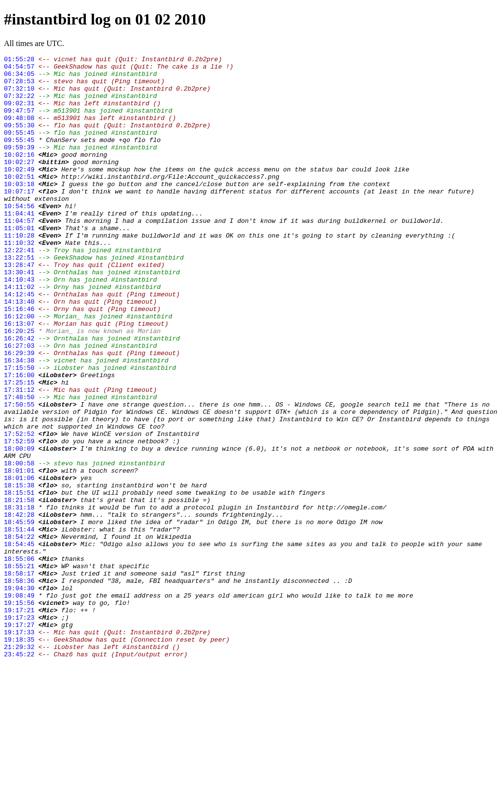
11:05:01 (19, 263)
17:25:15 (19, 448)
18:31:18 (19, 598)
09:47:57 (19, 122)
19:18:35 (19, 756)
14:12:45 (19, 342)
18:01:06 (19, 562)
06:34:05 (19, 77)
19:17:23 (19, 730)
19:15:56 (19, 712)
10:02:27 (19, 183)
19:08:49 (19, 703)
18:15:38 (19, 571)
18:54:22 (19, 633)
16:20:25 (19, 386)
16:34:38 (19, 421)
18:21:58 (19, 589)
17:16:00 (19, 439)
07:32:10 (19, 95)
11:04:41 (19, 245)
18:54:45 (19, 642)
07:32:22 (19, 104)
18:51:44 (19, 624)
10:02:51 (19, 201)
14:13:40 (19, 351)
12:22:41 (19, 289)
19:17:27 (19, 739)
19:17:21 (19, 721)
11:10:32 (19, 280)
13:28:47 (19, 307)
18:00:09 (19, 527)
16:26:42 (19, 395)
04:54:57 (19, 69)
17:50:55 (19, 474)
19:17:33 (19, 748)
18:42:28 (19, 606)
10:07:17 (19, 219)
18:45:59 (19, 615)
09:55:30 (19, 139)
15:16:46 (19, 360)
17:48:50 (19, 465)
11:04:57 (19, 254)
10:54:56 (19, 236)
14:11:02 (19, 333)
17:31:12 (19, 457)
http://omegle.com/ (352, 598)
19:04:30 (19, 695)
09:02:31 (19, 113)
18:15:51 (19, 580)
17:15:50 (19, 430)
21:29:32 (19, 765)
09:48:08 (19, 130)
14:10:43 (19, 324)
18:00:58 (19, 545)
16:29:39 (19, 413)
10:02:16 (19, 174)
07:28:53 (19, 86)
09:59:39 (19, 166)
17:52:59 (19, 518)
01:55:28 (19, 60)
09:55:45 (19, 148)
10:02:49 (19, 192)
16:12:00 (19, 368)
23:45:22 (19, 774)
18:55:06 (19, 659)
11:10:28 (19, 271)
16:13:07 (19, 377)
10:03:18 (19, 210)
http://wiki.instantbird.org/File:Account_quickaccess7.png (170, 201)
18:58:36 (19, 686)
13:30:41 (19, 316)
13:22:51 (19, 298)
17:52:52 (19, 509)
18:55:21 (19, 668)
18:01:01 (19, 554)
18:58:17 (19, 677)
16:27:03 (19, 404)
